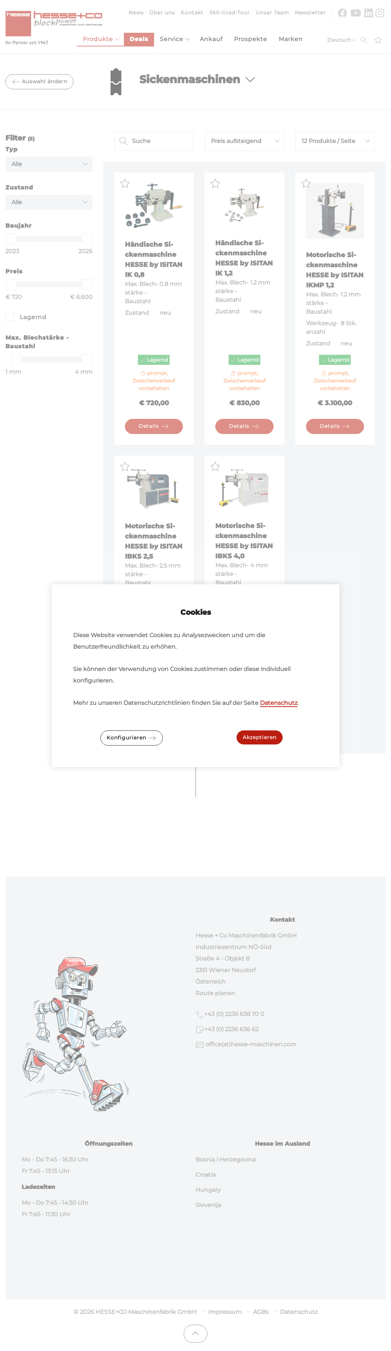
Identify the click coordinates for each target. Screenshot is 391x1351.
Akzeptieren (260, 737)
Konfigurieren (132, 738)
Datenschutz (278, 702)
